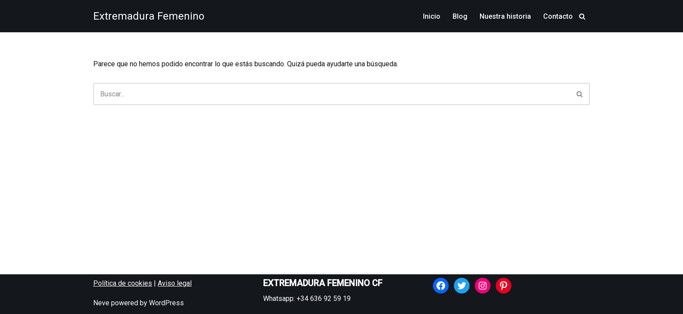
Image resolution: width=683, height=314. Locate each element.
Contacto (558, 16)
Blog (460, 16)
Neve (101, 303)
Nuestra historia (505, 16)
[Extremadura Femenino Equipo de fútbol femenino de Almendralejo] (148, 16)
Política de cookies (122, 283)
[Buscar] (582, 16)
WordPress (166, 303)
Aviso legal (175, 283)
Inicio (431, 16)
